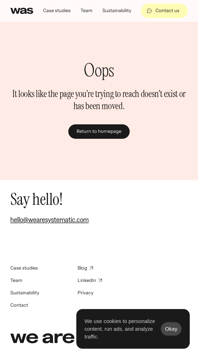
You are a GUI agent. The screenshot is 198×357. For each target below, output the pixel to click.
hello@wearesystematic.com (49, 219)
